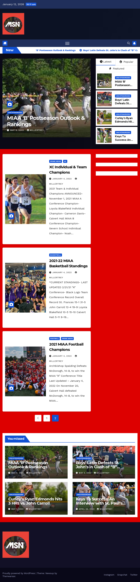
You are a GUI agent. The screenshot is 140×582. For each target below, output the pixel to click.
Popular (126, 61)
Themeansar (8, 576)
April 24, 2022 (87, 509)
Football (54, 338)
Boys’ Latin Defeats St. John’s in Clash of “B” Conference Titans (97, 466)
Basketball (55, 255)
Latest (105, 61)
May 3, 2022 (85, 473)
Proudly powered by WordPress (19, 573)
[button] (128, 43)
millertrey (35, 130)
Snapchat (122, 575)
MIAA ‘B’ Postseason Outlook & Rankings (46, 121)
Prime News (55, 161)
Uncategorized (15, 112)
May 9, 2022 (17, 130)
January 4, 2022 (63, 179)
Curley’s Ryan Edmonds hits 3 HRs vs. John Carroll (124, 123)
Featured (116, 68)
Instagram (109, 575)
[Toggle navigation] (67, 43)
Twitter (134, 575)
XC (65, 161)
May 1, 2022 (17, 509)
